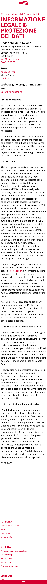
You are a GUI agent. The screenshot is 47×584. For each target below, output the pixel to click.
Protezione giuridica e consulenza (14, 551)
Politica (4, 529)
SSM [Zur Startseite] (3, 14)
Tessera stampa (7, 555)
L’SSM (3, 580)
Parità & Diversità (8, 533)
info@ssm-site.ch (10, 58)
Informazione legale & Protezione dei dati (22, 14)
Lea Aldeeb (6, 78)
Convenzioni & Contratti (10, 526)
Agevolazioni (6, 562)
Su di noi (6, 575)
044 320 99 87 (8, 62)
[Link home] (23, 4)
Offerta (6, 546)
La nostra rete (6, 537)
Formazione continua (9, 566)
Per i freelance (6, 558)
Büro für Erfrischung (11, 91)
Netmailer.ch (15, 270)
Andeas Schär (8, 71)
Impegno (6, 521)
